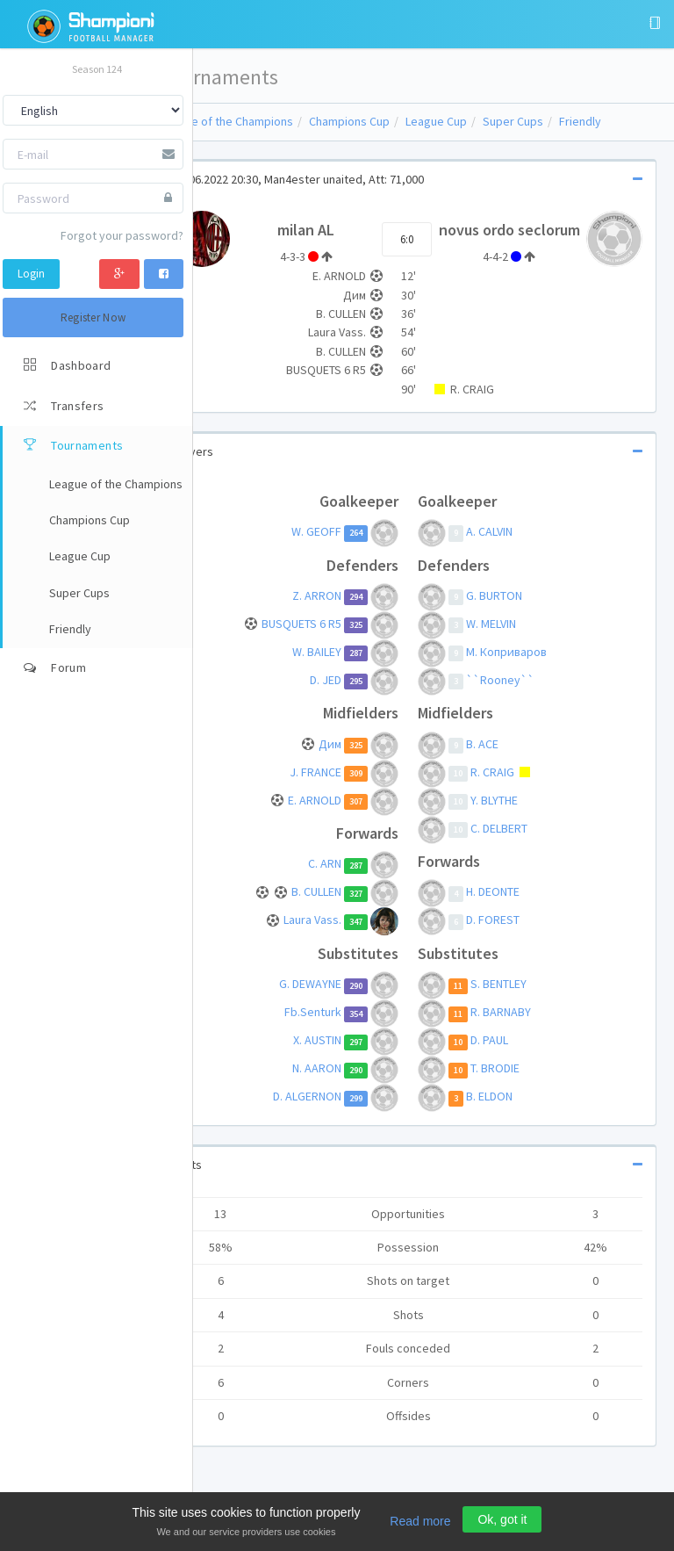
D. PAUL (514, 1056)
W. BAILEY (343, 667)
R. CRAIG (518, 788)
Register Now (93, 317)
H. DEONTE (517, 908)
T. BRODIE (519, 1085)
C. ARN (351, 880)
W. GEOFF (343, 547)
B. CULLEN (343, 908)
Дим (356, 760)
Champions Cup (400, 121)
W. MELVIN (516, 639)
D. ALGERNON (333, 1113)
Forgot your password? (122, 235)
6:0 (431, 247)
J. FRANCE (342, 788)
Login (31, 273)
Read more (420, 1521)
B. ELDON (514, 1113)
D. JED (352, 695)
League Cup (487, 121)
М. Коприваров (531, 667)
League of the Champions (277, 121)
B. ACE (507, 760)
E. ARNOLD (341, 816)
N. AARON (343, 1085)
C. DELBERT (523, 844)
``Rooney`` (525, 695)
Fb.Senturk (339, 1028)
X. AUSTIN (343, 1056)
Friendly (631, 121)
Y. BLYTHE (518, 816)
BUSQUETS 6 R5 (328, 639)
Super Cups (564, 121)
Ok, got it (502, 1519)
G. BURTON (519, 611)
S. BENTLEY (523, 1000)
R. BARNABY (525, 1028)
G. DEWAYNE (336, 1000)
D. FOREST (517, 936)
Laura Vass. (339, 936)
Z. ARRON (343, 611)
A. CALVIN (514, 547)
